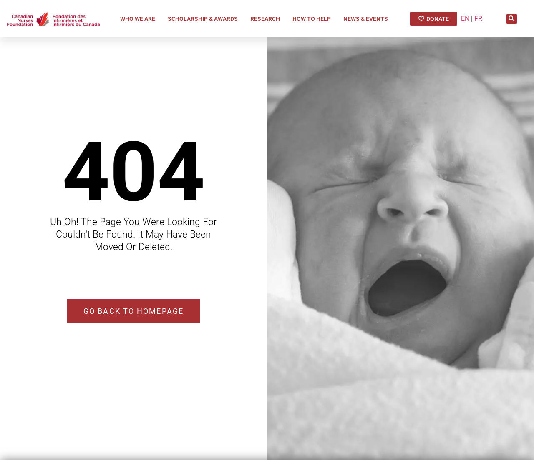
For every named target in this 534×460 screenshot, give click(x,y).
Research (267, 19)
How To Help (313, 19)
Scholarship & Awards (205, 19)
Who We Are (139, 19)
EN (465, 18)
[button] (511, 19)
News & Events (367, 19)
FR (478, 18)
